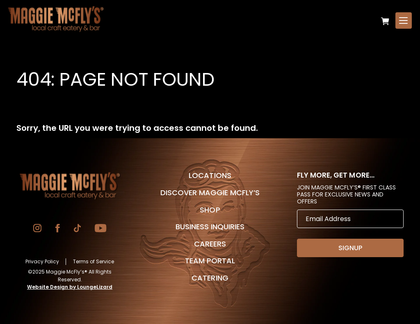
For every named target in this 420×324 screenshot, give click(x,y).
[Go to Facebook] (57, 229)
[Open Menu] (403, 20)
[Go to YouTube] (100, 229)
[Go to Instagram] (37, 229)
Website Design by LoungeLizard (69, 286)
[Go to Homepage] (69, 186)
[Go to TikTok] (77, 229)
